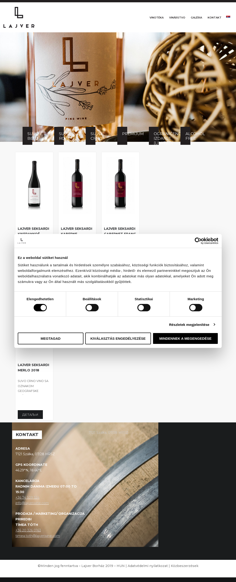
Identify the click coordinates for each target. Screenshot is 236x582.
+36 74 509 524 (27, 502)
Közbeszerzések (184, 570)
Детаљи (30, 419)
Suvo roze (61, 141)
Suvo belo (29, 141)
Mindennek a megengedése (185, 338)
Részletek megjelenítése (189, 325)
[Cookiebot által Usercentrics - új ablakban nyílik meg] (198, 240)
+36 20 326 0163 (28, 535)
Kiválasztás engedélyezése (118, 338)
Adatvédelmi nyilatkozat (148, 570)
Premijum (124, 138)
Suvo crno (93, 141)
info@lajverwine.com (32, 508)
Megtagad (50, 338)
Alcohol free (188, 141)
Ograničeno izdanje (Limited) (156, 143)
